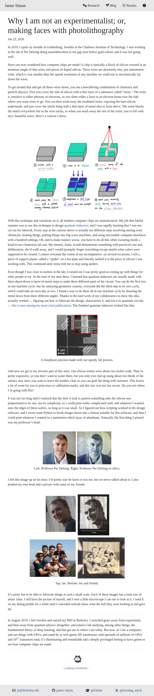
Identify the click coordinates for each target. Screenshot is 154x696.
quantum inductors (76, 225)
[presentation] (16, 639)
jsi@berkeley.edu (28, 690)
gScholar (96, 690)
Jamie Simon (15, 5)
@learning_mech (131, 690)
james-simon (64, 690)
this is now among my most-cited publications (41, 305)
